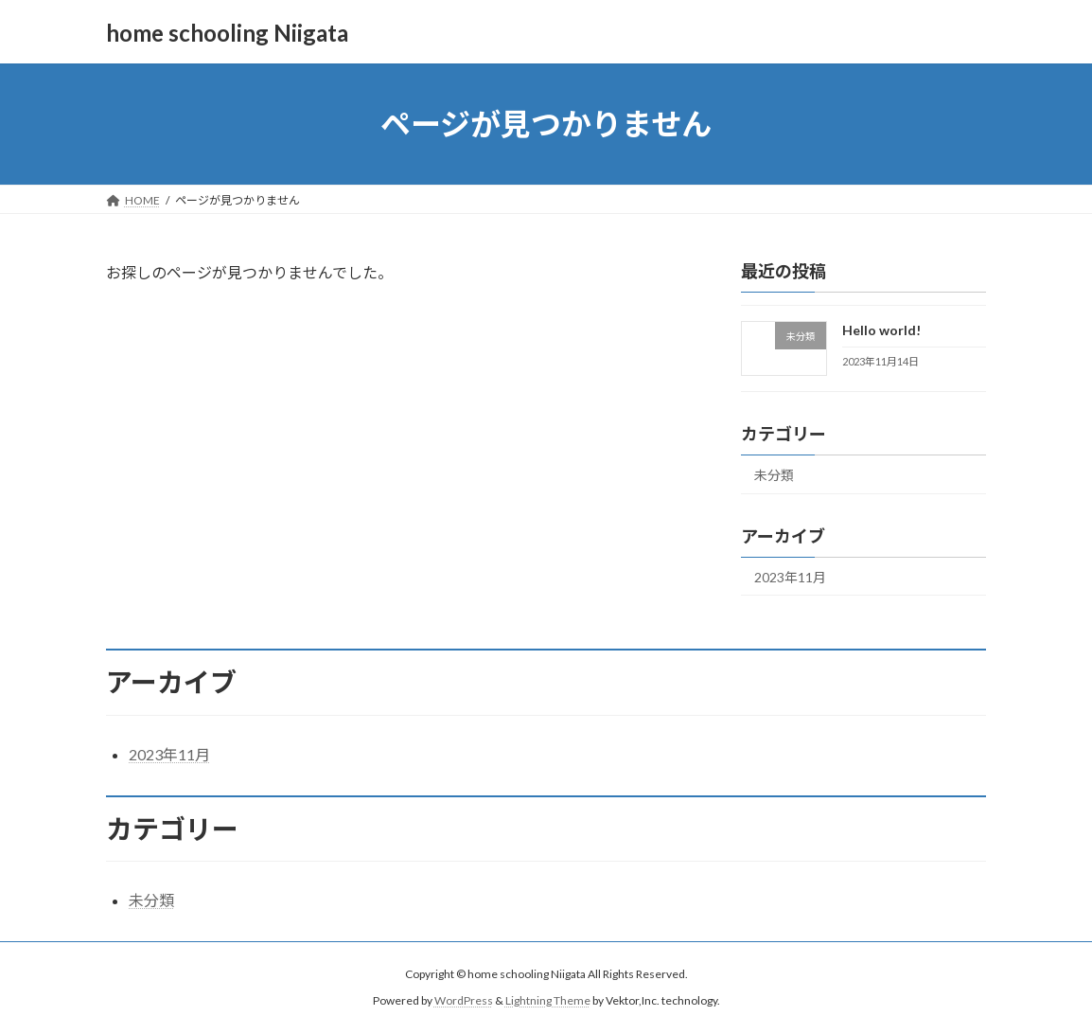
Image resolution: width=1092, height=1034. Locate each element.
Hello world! (881, 330)
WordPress (463, 1000)
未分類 (774, 475)
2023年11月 (790, 577)
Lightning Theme (547, 1000)
